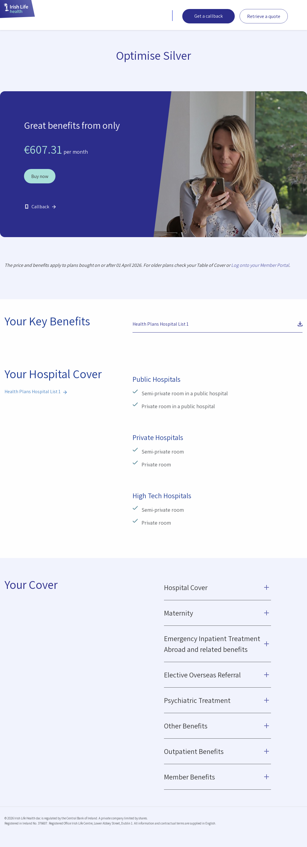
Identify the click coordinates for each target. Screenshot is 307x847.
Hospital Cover (185, 587)
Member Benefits (189, 777)
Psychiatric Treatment (197, 700)
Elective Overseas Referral (202, 675)
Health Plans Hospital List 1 (161, 324)
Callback (40, 207)
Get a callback (208, 16)
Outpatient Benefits (194, 751)
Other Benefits (185, 726)
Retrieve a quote (263, 16)
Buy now (39, 176)
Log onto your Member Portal (260, 265)
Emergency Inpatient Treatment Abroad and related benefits (212, 644)
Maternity (178, 613)
